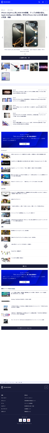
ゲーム (2, 403)
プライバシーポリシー (28, 397)
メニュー (42, 2)
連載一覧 (24, 295)
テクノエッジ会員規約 (28, 403)
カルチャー (3, 406)
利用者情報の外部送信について (30, 400)
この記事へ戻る (24, 64)
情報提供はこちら (27, 411)
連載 (2, 395)
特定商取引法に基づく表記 (29, 406)
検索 (39, 2)
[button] (2, 43)
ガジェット (3, 400)
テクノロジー (3, 397)
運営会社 (26, 395)
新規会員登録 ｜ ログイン (46, 2)
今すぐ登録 (24, 172)
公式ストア (3, 411)
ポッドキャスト (4, 408)
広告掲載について (27, 408)
